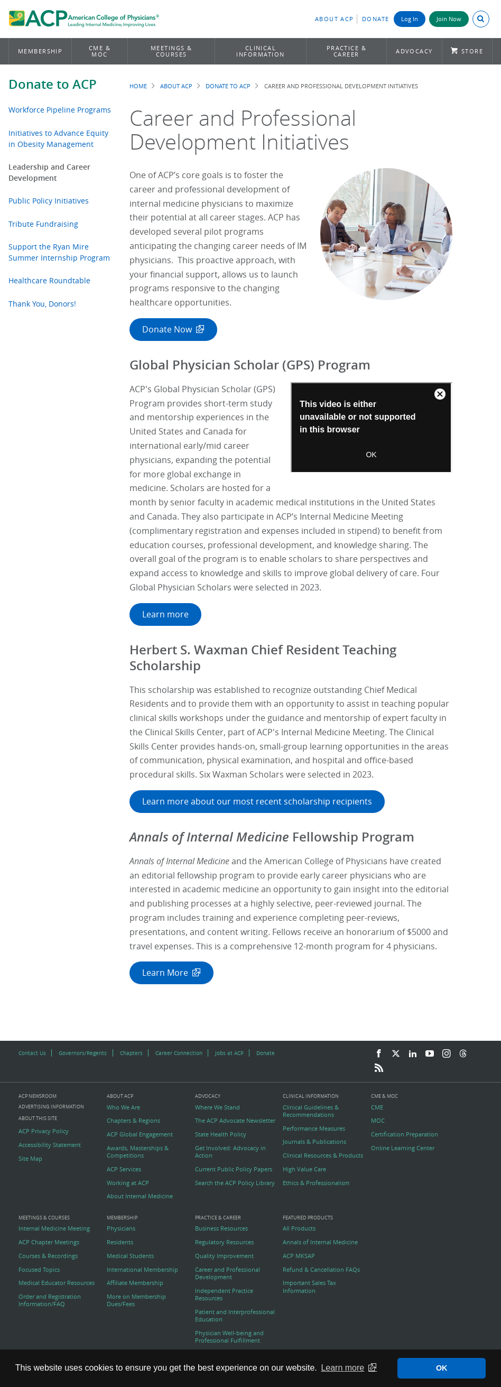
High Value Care (304, 1169)
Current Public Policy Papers (233, 1169)
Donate (375, 19)
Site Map (30, 1158)
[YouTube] (429, 1054)
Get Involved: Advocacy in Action (230, 1151)
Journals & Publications (314, 1141)
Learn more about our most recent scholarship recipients (257, 801)
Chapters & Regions (133, 1120)
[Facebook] (379, 1054)
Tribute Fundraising (43, 224)
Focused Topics (39, 1269)
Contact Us (32, 1053)
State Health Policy (220, 1134)
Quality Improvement (224, 1256)
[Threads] (463, 1054)
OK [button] (442, 1368)
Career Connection (178, 1053)
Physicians (121, 1228)
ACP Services (124, 1169)
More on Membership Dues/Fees (136, 1300)
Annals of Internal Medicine (320, 1242)
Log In (409, 19)
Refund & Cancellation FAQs (321, 1269)
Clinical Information (260, 51)
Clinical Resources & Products (323, 1155)
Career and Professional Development (227, 1273)
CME (377, 1107)
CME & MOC (99, 51)
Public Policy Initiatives (48, 201)
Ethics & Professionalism (316, 1183)
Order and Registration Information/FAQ (49, 1300)
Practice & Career (347, 51)
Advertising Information (51, 1106)
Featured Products (308, 1218)
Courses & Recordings (48, 1256)
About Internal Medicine (140, 1196)
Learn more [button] (342, 1367)
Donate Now (167, 329)
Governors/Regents (83, 1053)
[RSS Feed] (379, 1068)
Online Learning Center (402, 1148)
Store (472, 51)
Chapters (131, 1053)
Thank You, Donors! (42, 304)
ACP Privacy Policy (43, 1131)
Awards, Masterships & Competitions (138, 1151)
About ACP (334, 19)
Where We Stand (217, 1107)
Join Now (449, 19)
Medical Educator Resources (56, 1283)
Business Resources (221, 1228)
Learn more (165, 614)
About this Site (37, 1118)
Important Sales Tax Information (309, 1286)
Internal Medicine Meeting (54, 1228)
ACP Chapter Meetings (48, 1242)
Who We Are (123, 1107)
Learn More (165, 972)
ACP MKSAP (299, 1256)
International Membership (142, 1269)
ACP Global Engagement (140, 1134)
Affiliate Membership (135, 1283)
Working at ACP (128, 1183)
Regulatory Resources (224, 1242)
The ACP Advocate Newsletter (235, 1120)
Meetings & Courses (171, 51)
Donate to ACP (52, 84)
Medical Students (130, 1256)
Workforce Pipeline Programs (59, 110)
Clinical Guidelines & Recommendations (311, 1111)
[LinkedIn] (413, 1054)
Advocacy (414, 51)
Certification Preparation (404, 1134)
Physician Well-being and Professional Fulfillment (229, 1336)
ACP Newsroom (37, 1096)
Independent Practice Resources (224, 1294)
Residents (120, 1242)
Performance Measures (314, 1128)
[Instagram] (446, 1054)
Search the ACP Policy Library (235, 1183)
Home (138, 86)
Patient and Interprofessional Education (235, 1315)
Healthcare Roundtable (49, 280)
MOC (378, 1120)
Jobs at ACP (229, 1053)
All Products (299, 1228)
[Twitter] (396, 1054)
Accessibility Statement (49, 1145)
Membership (40, 51)
